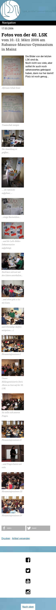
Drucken (5, 538)
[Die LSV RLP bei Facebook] (28, 560)
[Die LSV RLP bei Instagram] (28, 591)
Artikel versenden (21, 538)
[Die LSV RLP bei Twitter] (28, 570)
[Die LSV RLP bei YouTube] (28, 581)
